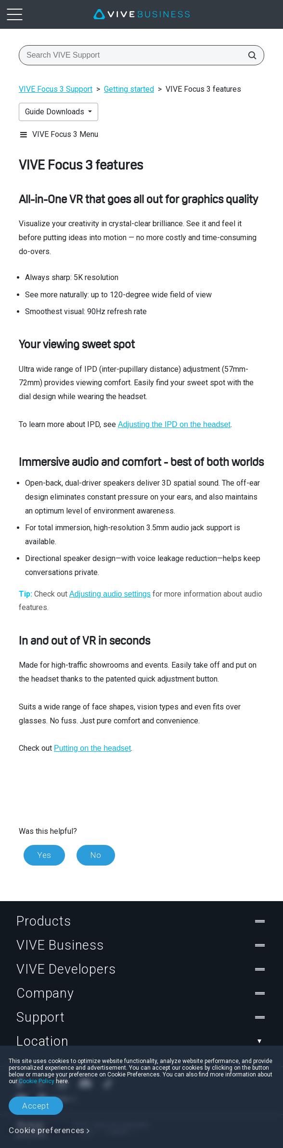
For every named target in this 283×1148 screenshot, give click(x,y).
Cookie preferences (47, 1130)
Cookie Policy (36, 1081)
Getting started (129, 89)
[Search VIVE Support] (249, 55)
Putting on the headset (92, 748)
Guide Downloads (55, 111)
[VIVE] (141, 14)
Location (141, 1041)
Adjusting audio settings (110, 594)
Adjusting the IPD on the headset (174, 424)
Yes (44, 855)
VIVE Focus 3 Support (55, 89)
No (96, 855)
